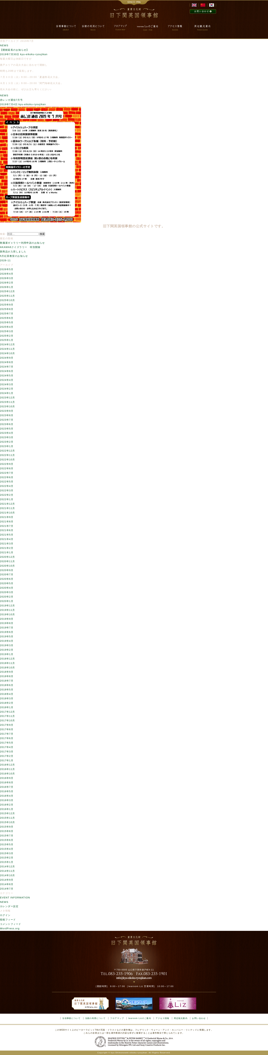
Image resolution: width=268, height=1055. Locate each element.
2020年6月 (6, 579)
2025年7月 (6, 313)
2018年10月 (7, 667)
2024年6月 (6, 371)
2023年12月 (7, 397)
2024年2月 (6, 388)
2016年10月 (7, 773)
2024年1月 (6, 393)
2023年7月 (6, 419)
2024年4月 (6, 380)
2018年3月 (6, 698)
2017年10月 (7, 720)
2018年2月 (6, 703)
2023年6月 (6, 424)
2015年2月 (6, 857)
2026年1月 (6, 287)
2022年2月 (6, 495)
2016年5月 (6, 791)
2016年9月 (6, 778)
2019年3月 (6, 645)
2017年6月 (6, 738)
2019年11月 (7, 610)
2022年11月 (7, 455)
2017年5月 (6, 742)
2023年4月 (6, 433)
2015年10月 (7, 822)
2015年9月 (6, 826)
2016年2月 (6, 804)
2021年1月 (6, 552)
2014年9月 (6, 879)
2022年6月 (6, 477)
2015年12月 (7, 813)
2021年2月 (6, 548)
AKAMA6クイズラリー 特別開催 (20, 247)
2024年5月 (6, 375)
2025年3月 (6, 331)
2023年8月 (6, 415)
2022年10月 (7, 459)
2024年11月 (7, 349)
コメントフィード (10, 924)
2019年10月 (7, 614)
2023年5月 (6, 428)
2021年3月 (6, 543)
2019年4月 (6, 641)
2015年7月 (6, 835)
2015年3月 (6, 853)
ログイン (5, 915)
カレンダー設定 (9, 906)
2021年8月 (6, 521)
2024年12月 (7, 344)
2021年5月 (6, 534)
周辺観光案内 (181, 1018)
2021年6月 (6, 530)
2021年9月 (6, 517)
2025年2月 (6, 335)
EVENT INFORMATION (15, 897)
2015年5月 (6, 844)
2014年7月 (6, 888)
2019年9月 (6, 618)
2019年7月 (6, 627)
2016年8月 (6, 782)
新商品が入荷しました (13, 251)
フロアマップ (117, 1018)
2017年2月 (6, 756)
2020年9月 (6, 570)
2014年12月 (7, 866)
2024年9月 (6, 357)
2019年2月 (6, 649)
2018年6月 (6, 685)
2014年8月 (6, 884)
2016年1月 (6, 809)
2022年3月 (6, 490)
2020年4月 (6, 587)
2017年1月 (6, 760)
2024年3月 (6, 384)
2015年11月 (7, 817)
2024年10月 (7, 353)
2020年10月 (7, 565)
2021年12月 (7, 503)
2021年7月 (6, 526)
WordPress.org (9, 928)
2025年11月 (7, 295)
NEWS (4, 45)
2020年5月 (6, 583)
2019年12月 (7, 605)
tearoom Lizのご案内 (139, 1018)
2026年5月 (6, 269)
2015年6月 (6, 840)
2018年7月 (6, 680)
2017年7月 (6, 733)
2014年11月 (7, 871)
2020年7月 (6, 574)
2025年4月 (6, 326)
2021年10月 (7, 512)
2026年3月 (6, 278)
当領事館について (71, 1018)
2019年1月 (6, 654)
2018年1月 (6, 707)
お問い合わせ (199, 1018)
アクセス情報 (162, 1018)
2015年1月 (6, 862)
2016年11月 (7, 769)
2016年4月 (6, 795)
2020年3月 (6, 592)
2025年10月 (7, 300)
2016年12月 (7, 764)
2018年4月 (6, 694)
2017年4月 (6, 747)
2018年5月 (6, 689)
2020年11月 (7, 561)
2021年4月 (6, 539)
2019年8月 (6, 623)
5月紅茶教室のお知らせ (14, 256)
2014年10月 (7, 875)
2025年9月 (6, 304)
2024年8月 (6, 362)
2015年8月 (6, 831)
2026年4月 (6, 273)
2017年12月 (7, 711)
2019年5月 (6, 636)
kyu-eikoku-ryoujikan (34, 54)
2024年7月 (6, 366)
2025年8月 (6, 309)
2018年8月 (6, 676)
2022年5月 (6, 481)
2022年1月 (6, 499)
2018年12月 (7, 658)
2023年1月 (6, 446)
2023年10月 (7, 406)
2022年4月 (6, 486)
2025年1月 (6, 340)
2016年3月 (6, 800)
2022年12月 (7, 450)
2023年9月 (6, 410)
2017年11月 (7, 716)
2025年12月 (7, 291)
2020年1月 (6, 601)
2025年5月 (6, 322)
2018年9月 (6, 671)
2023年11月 (7, 402)
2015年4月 (6, 849)
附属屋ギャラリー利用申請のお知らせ (22, 242)
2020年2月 (6, 596)
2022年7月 (6, 472)
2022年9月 (6, 464)
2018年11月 (7, 663)
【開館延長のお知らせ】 (14, 49)
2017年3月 (6, 751)
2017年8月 (6, 729)
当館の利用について (95, 1018)
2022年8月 (6, 468)
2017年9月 (6, 725)
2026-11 (5, 260)
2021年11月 (7, 508)
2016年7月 (6, 787)
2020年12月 (7, 557)
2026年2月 (6, 282)
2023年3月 (6, 437)
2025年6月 (6, 318)
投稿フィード (8, 919)
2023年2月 (6, 441)
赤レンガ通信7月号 (11, 100)
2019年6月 (6, 632)
